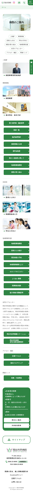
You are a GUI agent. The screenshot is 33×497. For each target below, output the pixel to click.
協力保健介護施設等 (16, 292)
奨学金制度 (16, 151)
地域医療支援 (24, 44)
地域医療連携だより (16, 264)
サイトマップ (16, 440)
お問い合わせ (16, 482)
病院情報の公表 (16, 144)
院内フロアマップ (17, 363)
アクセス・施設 (11, 52)
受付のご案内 (16, 420)
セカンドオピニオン (16, 271)
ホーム (4, 7)
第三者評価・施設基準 (16, 123)
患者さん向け (11, 40)
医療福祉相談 (16, 285)
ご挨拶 (12, 36)
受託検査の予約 (16, 257)
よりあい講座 (16, 278)
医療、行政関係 (16, 378)
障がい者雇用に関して (16, 158)
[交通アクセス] (19, 3)
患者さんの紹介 (16, 250)
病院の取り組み (11, 44)
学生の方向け (23, 40)
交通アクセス (16, 356)
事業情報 (21, 36)
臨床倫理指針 (16, 137)
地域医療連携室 (16, 165)
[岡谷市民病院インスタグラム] (14, 3)
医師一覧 (17, 130)
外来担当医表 (16, 425)
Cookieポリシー (16, 475)
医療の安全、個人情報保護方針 (16, 471)
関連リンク (23, 52)
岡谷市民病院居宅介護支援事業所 (16, 341)
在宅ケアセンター (17, 48)
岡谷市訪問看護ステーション (16, 334)
